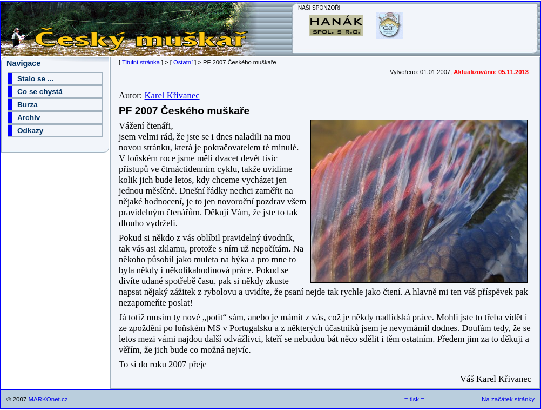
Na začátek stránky (508, 399)
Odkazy (30, 131)
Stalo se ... (35, 79)
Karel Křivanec (172, 95)
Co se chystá (40, 92)
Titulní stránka (141, 62)
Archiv (28, 118)
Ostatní (183, 62)
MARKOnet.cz (48, 399)
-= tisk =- (414, 399)
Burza (27, 105)
